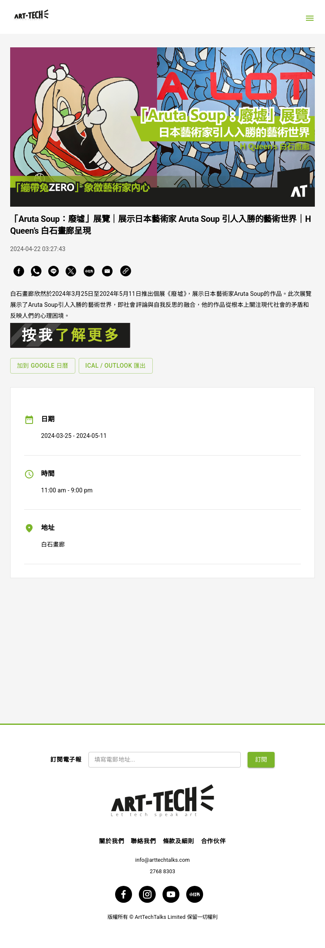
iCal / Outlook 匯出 (115, 365)
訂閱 (261, 759)
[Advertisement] (162, 644)
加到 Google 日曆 (43, 365)
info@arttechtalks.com (162, 860)
